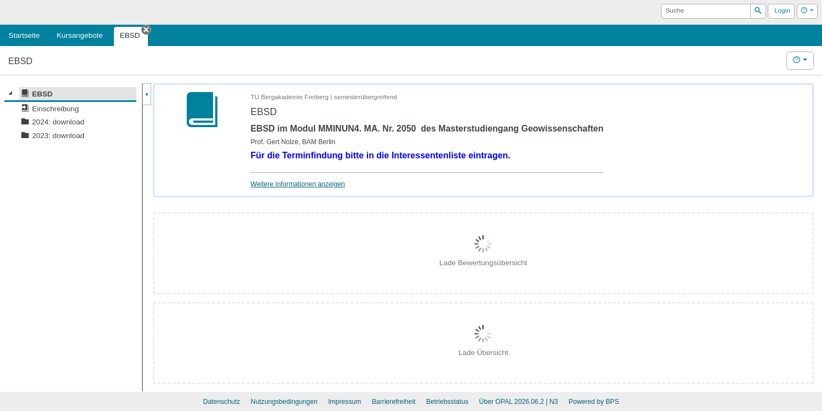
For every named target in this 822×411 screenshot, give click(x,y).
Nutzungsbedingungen (284, 402)
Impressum (344, 402)
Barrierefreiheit (394, 402)
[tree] (70, 114)
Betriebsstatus (447, 402)
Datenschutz (221, 402)
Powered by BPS (593, 402)
